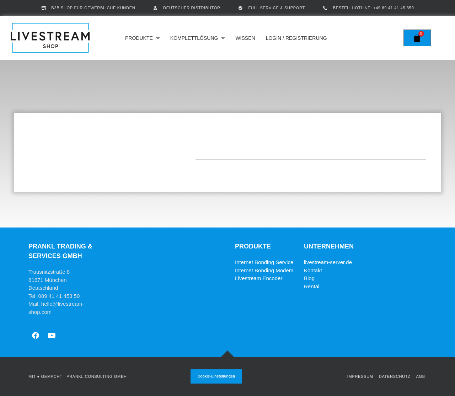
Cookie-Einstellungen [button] (216, 376)
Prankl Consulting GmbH (96, 376)
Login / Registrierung (296, 38)
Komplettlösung (197, 38)
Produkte (142, 38)
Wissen (245, 38)
